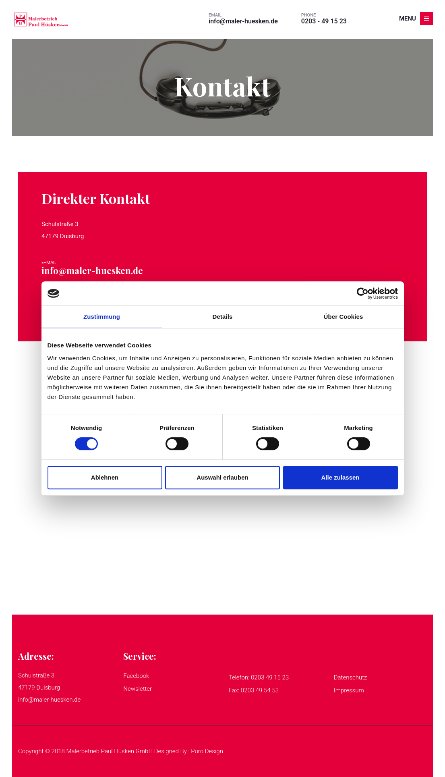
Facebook (136, 675)
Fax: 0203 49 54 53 (254, 690)
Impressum (349, 690)
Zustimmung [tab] (101, 316)
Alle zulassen (340, 477)
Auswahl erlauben (222, 477)
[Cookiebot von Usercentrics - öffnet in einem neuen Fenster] (362, 293)
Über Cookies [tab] (343, 316)
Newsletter (137, 688)
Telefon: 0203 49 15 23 (259, 677)
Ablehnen (104, 477)
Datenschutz (350, 677)
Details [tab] (223, 316)
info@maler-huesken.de (243, 21)
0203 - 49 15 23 (324, 21)
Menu (416, 18)
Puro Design (207, 751)
